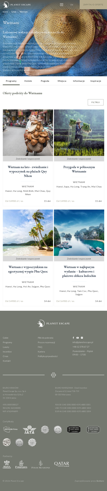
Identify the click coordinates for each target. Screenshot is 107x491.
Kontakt (7, 360)
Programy (7, 342)
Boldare (100, 481)
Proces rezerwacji (46, 342)
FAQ (40, 347)
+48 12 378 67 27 (81, 346)
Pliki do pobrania (45, 337)
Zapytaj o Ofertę (93, 4)
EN (71, 4)
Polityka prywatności (48, 356)
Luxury (6, 347)
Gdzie (13, 11)
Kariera (41, 351)
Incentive (7, 351)
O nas (5, 356)
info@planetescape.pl (83, 342)
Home (5, 11)
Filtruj (96, 102)
